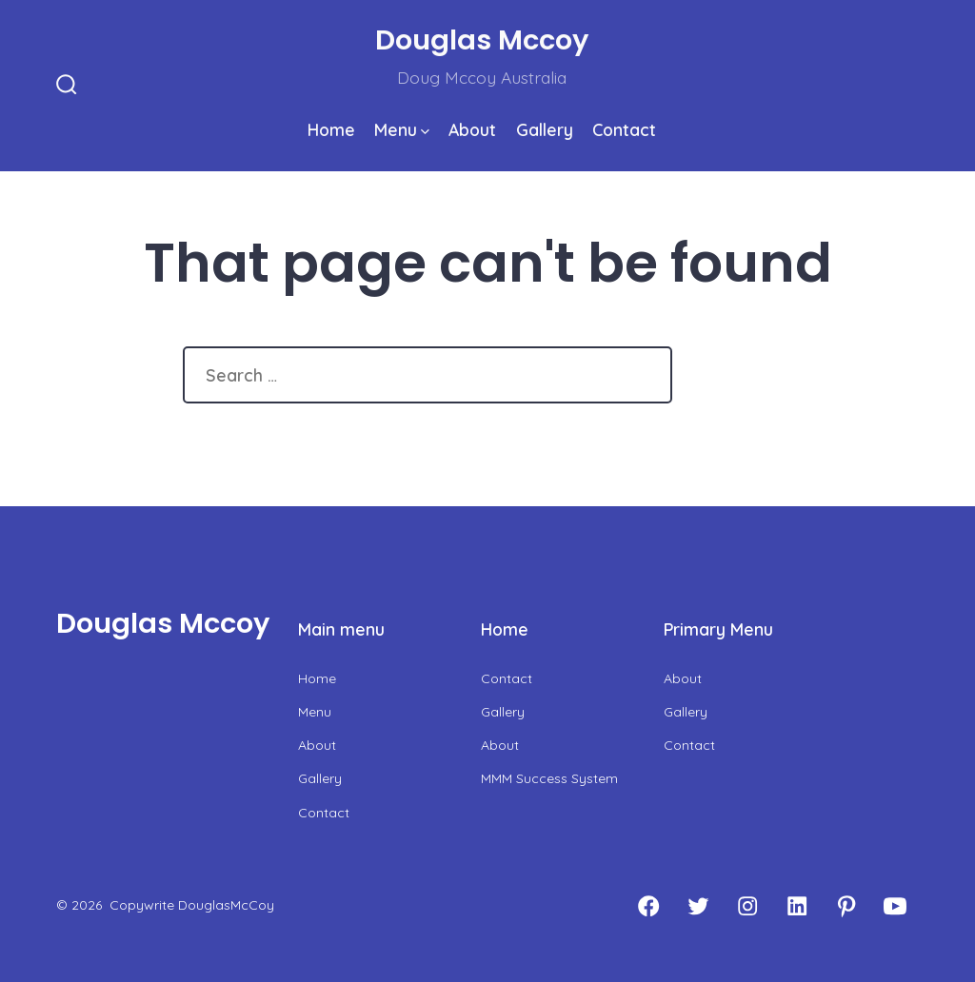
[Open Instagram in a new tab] (747, 906)
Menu (401, 129)
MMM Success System (549, 778)
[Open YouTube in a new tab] (895, 906)
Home (331, 129)
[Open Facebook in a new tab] (648, 906)
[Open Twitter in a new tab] (698, 906)
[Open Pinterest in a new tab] (846, 906)
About (472, 129)
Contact (624, 129)
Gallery (544, 129)
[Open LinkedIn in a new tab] (797, 906)
